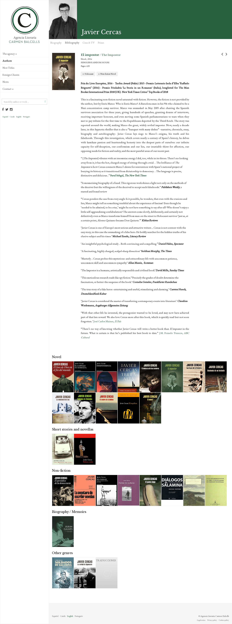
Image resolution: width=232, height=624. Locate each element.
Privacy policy (212, 620)
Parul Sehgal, (128, 175)
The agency (9, 53)
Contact (7, 89)
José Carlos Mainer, (104, 321)
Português (26, 116)
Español (5, 116)
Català (12, 116)
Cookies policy (224, 620)
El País (118, 321)
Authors (7, 60)
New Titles (8, 67)
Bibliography (72, 42)
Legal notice (201, 620)
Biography (56, 42)
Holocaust (89, 73)
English (18, 116)
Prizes (101, 42)
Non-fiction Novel (108, 73)
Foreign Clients (10, 74)
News (5, 81)
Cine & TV (88, 42)
